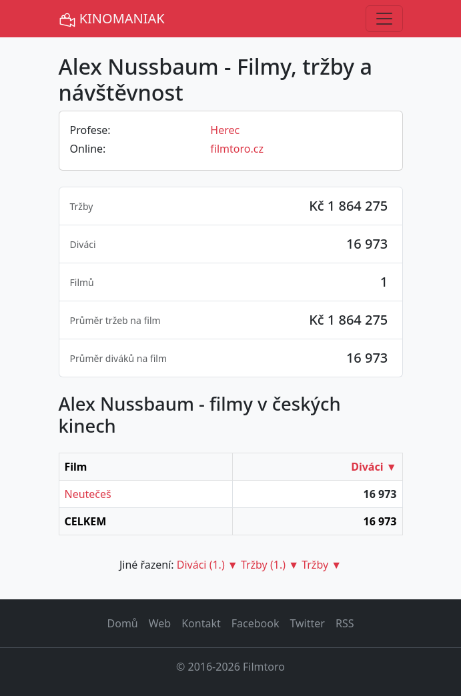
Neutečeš (88, 494)
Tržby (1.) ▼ (270, 564)
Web (160, 623)
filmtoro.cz (237, 148)
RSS (345, 623)
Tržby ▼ (322, 564)
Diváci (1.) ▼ (207, 564)
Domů (122, 623)
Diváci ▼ (373, 466)
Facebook (256, 623)
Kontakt (201, 623)
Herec (225, 130)
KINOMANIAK (112, 19)
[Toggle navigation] (384, 18)
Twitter (307, 623)
